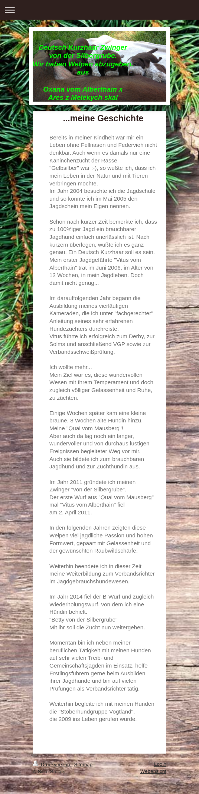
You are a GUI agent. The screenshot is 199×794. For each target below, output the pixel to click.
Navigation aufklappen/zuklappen (99, 10)
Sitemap (83, 764)
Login (160, 764)
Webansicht (153, 771)
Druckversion (52, 764)
